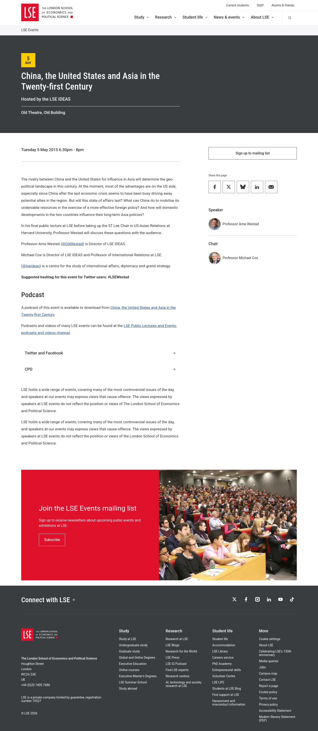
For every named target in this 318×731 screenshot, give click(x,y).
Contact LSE (267, 679)
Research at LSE (177, 639)
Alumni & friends (282, 5)
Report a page (268, 686)
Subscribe (52, 540)
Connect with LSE (48, 600)
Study (142, 17)
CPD (100, 369)
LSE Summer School (133, 682)
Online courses (129, 670)
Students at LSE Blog (226, 688)
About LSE (262, 17)
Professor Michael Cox (240, 258)
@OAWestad (72, 244)
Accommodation (223, 645)
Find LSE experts (177, 670)
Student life (195, 17)
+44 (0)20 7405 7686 (35, 685)
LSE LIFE (218, 682)
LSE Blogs (172, 645)
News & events (229, 17)
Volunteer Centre (223, 676)
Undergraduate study (133, 645)
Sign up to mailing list (253, 153)
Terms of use (268, 698)
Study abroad (128, 688)
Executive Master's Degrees (138, 676)
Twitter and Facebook (100, 353)
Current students (237, 5)
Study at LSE (127, 639)
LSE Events (30, 30)
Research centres (177, 676)
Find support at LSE (225, 694)
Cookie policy (268, 692)
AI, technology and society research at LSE (184, 684)
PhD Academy (222, 664)
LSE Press (173, 657)
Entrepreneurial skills (226, 670)
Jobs (262, 667)
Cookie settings (269, 639)
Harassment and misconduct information (228, 702)
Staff (260, 5)
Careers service (222, 657)
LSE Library (220, 651)
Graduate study (129, 651)
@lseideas (31, 266)
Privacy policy (268, 704)
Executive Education (133, 664)
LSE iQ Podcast (176, 664)
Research (166, 17)
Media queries (268, 661)
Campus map (268, 673)
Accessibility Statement (275, 710)
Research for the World (181, 651)
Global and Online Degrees (137, 657)
